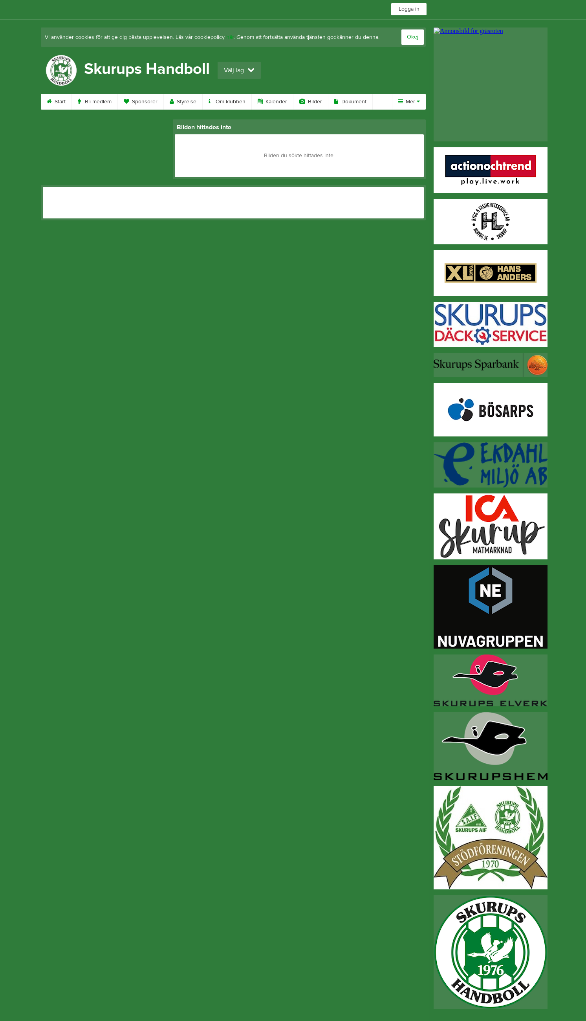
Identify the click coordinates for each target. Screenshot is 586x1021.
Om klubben (227, 101)
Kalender (272, 101)
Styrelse (183, 101)
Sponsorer (140, 101)
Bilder (310, 101)
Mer (409, 101)
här (230, 37)
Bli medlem (95, 101)
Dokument (350, 101)
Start (56, 101)
